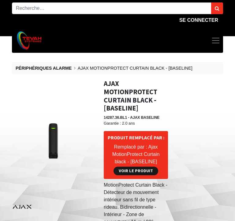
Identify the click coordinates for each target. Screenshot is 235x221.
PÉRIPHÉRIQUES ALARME (44, 68)
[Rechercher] (217, 8)
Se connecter (198, 20)
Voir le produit (136, 170)
